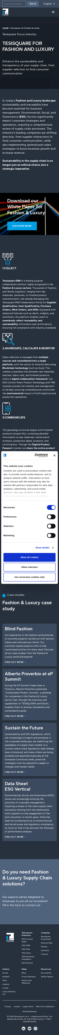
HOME (5, 28)
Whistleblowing (29, 1011)
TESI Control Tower (27, 940)
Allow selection (29, 567)
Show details (43, 547)
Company (45, 933)
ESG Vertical (27, 963)
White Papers (47, 976)
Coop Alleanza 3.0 (8, 992)
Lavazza (5, 984)
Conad (5, 988)
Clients (5, 969)
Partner (44, 946)
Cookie (17, 1006)
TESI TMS (26, 949)
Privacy (8, 1006)
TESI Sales (26, 953)
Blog (24, 973)
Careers (44, 954)
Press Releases (29, 976)
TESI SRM (26, 945)
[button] (49, 4)
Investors (45, 950)
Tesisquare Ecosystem (46, 937)
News (24, 969)
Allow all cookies (29, 557)
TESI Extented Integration (28, 957)
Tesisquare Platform (27, 934)
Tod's (4, 980)
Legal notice (28, 1006)
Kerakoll (5, 976)
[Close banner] (54, 455)
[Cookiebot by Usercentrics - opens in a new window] (36, 455)
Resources (46, 969)
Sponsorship (46, 943)
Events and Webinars (26, 981)
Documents (46, 973)
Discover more (22, 226)
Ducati (5, 973)
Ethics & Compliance (45, 1006)
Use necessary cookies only (29, 577)
